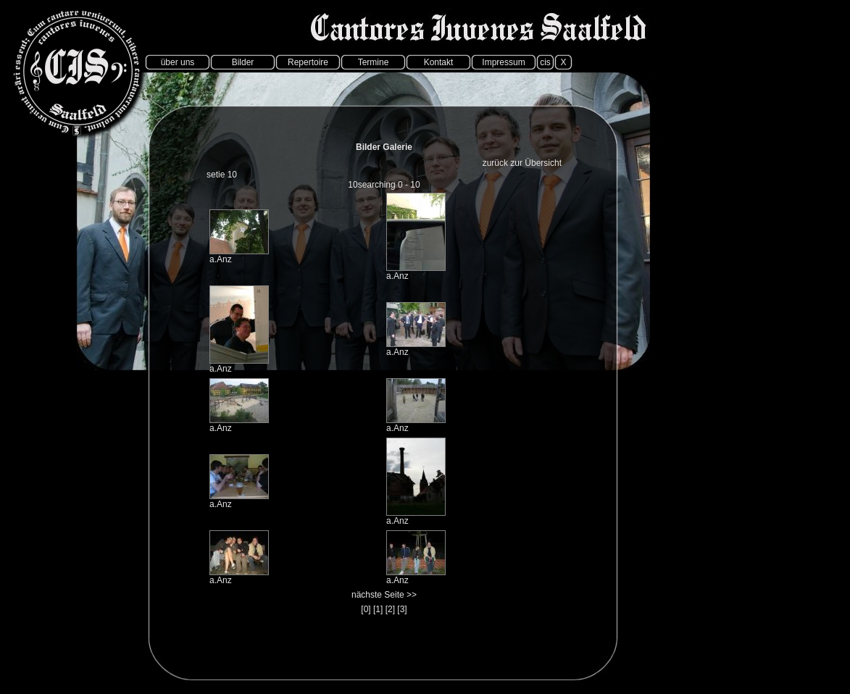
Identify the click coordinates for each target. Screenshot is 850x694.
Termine (373, 62)
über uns (178, 62)
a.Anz (220, 259)
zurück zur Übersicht (522, 163)
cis (545, 62)
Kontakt (439, 62)
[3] (402, 609)
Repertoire (308, 62)
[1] (378, 609)
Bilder (243, 62)
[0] (365, 609)
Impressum (503, 62)
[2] (390, 609)
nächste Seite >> (384, 595)
